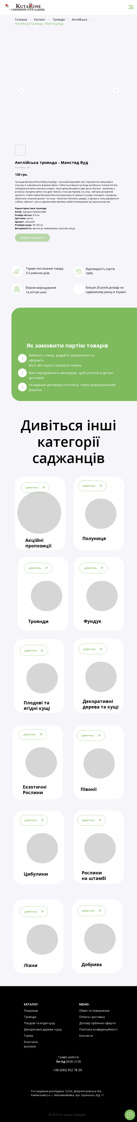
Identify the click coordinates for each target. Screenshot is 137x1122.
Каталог (39, 19)
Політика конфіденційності (98, 1029)
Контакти (86, 1036)
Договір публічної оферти (97, 1023)
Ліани (30, 965)
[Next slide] (115, 90)
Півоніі (89, 789)
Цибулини (36, 874)
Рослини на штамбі (94, 875)
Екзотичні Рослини (35, 789)
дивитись (90, 568)
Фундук (93, 621)
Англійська (79, 19)
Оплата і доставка (92, 1017)
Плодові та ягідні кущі (37, 705)
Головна (21, 19)
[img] (102, 596)
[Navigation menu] (130, 7)
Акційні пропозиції (38, 543)
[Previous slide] (21, 90)
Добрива (91, 964)
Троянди (58, 19)
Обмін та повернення (94, 1011)
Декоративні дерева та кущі (101, 704)
